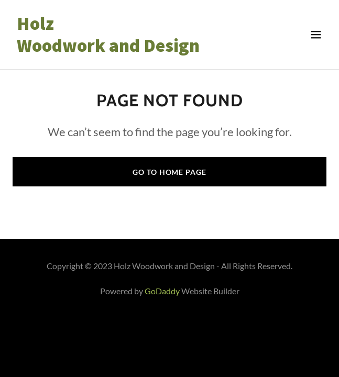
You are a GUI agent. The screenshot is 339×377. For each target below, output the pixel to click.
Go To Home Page (169, 172)
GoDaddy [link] (162, 291)
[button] (315, 34)
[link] (122, 48)
